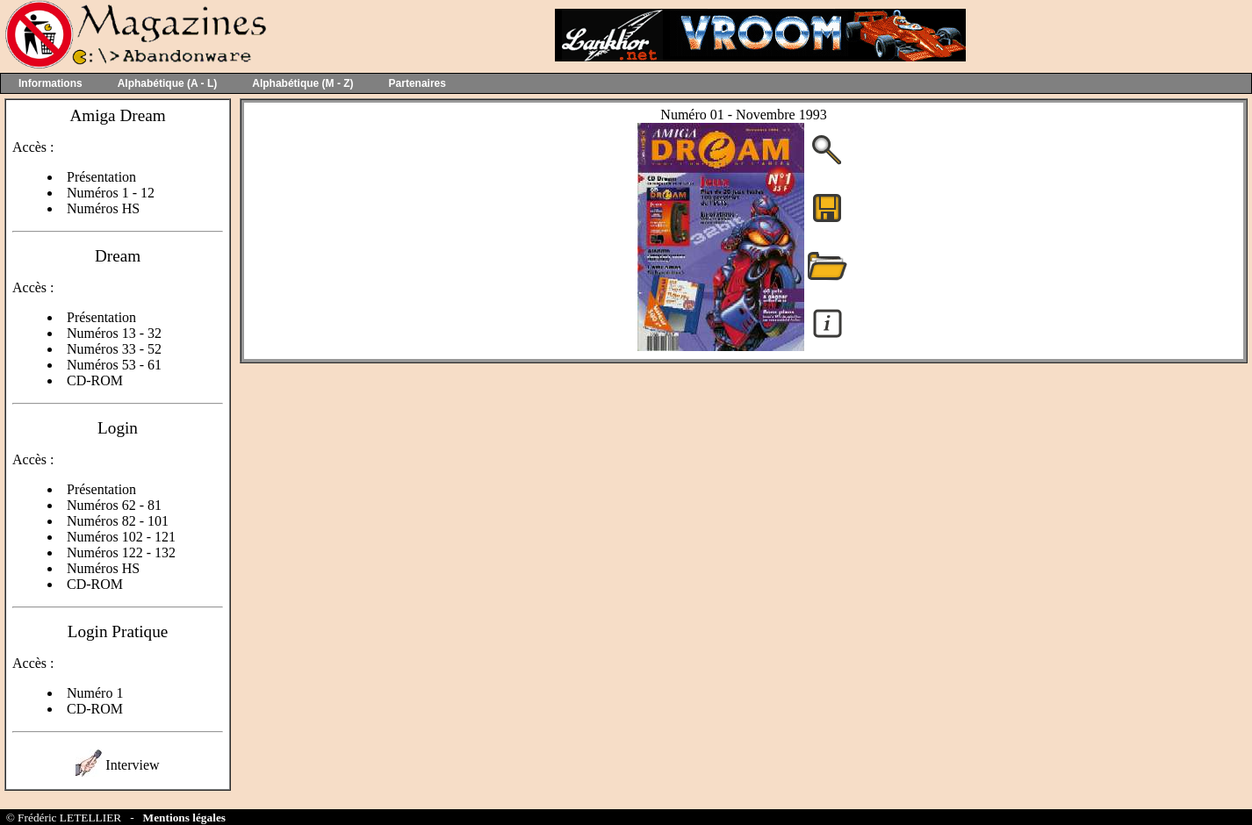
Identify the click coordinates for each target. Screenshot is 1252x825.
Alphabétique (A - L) (168, 83)
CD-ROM (95, 380)
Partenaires (417, 83)
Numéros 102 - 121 (121, 536)
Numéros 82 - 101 (118, 520)
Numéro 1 (95, 692)
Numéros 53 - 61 (114, 364)
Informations (50, 83)
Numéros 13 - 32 (114, 333)
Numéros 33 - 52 (114, 348)
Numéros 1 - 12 (111, 192)
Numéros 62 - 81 (114, 505)
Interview (132, 764)
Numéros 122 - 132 (121, 552)
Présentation (101, 176)
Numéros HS (103, 208)
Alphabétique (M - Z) (302, 83)
